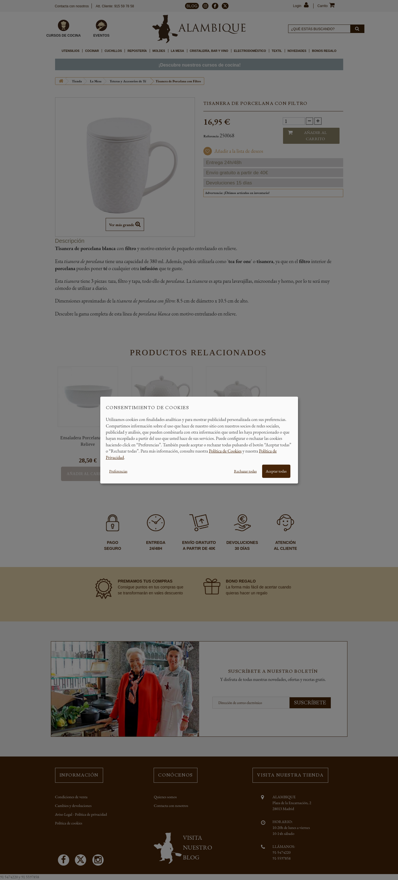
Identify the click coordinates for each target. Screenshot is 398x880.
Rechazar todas (245, 471)
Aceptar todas (276, 471)
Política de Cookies (225, 451)
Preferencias (118, 471)
